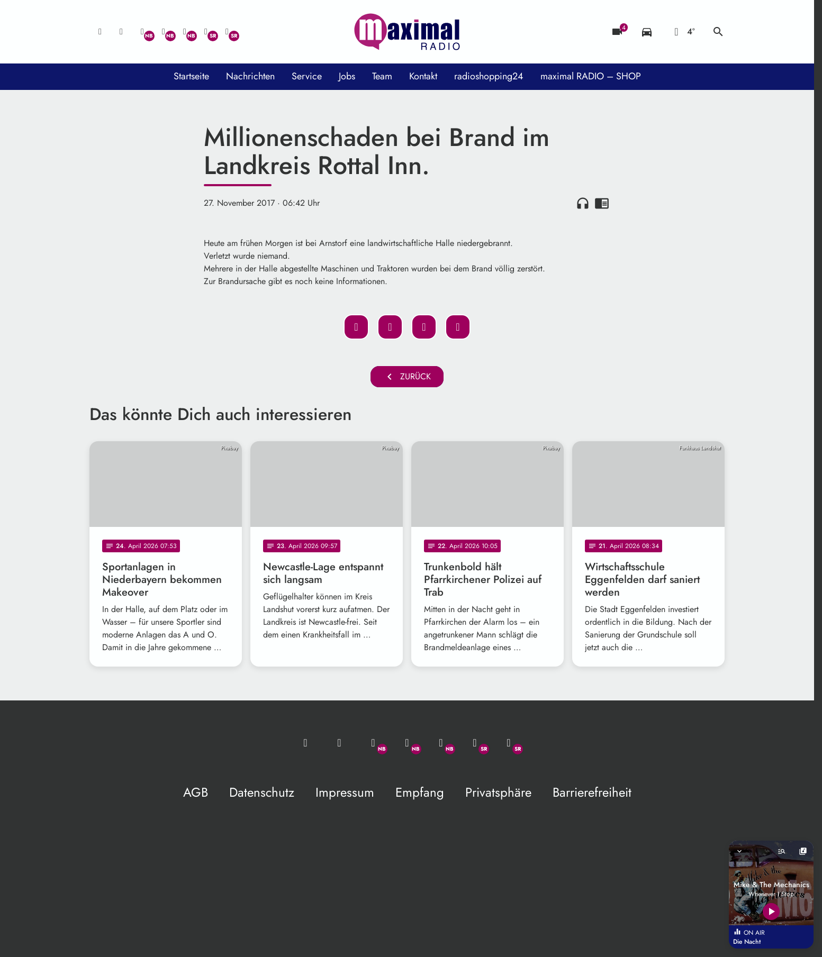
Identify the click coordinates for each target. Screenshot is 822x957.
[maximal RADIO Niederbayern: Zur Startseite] (407, 32)
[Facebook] (163, 31)
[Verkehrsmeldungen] (646, 31)
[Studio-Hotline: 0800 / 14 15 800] (121, 31)
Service (307, 76)
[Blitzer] (617, 31)
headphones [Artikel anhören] (582, 203)
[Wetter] (682, 31)
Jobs (347, 76)
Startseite (191, 76)
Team (382, 76)
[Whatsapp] (142, 31)
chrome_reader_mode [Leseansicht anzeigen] (601, 203)
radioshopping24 (488, 76)
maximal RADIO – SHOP (590, 76)
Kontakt (423, 76)
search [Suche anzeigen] (718, 31)
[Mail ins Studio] (100, 31)
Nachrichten (250, 76)
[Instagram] (184, 31)
